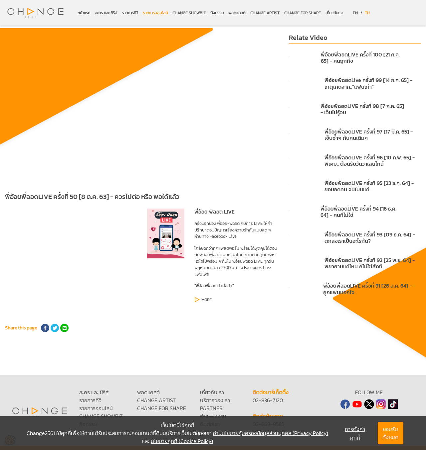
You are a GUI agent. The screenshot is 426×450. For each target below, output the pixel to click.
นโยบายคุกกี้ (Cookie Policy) (182, 441)
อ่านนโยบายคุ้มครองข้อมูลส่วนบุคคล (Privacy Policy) (270, 433)
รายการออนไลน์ (155, 13)
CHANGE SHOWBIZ (189, 13)
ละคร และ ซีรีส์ (106, 13)
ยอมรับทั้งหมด (390, 433)
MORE (206, 300)
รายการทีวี (130, 13)
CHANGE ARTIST (265, 13)
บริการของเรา (215, 400)
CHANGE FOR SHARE (302, 13)
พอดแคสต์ (237, 13)
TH (367, 13)
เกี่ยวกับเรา (334, 13)
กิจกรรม (217, 13)
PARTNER (211, 408)
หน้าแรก (84, 13)
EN (355, 13)
